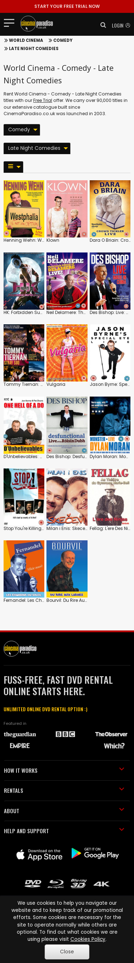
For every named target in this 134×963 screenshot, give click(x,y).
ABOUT (64, 811)
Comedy (63, 40)
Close (67, 951)
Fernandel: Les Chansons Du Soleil (41, 600)
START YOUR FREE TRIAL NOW (67, 6)
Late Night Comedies (34, 48)
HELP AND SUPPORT (64, 831)
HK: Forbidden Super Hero (31, 312)
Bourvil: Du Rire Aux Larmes (75, 600)
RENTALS (64, 790)
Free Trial (42, 100)
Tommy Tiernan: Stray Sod (33, 384)
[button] (101, 25)
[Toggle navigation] (11, 22)
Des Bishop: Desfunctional (74, 456)
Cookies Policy (87, 939)
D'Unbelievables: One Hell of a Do (38, 456)
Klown (52, 240)
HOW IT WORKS (64, 770)
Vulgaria (55, 384)
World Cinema (26, 40)
